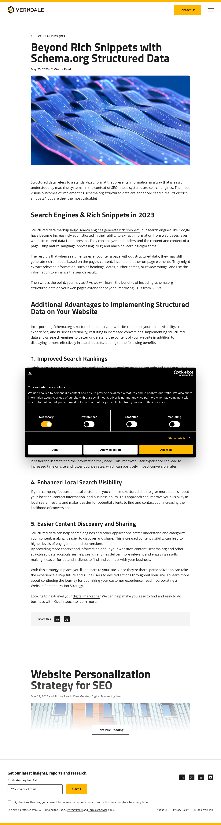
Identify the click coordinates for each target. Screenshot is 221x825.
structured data (43, 288)
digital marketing (86, 596)
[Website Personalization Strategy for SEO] (110, 692)
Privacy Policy (75, 810)
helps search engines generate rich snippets (105, 230)
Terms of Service (97, 810)
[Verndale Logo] (26, 10)
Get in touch (64, 601)
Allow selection (110, 449)
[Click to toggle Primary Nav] (211, 10)
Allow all (166, 449)
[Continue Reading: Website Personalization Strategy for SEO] (110, 730)
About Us (162, 810)
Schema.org (62, 326)
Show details (177, 438)
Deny (55, 449)
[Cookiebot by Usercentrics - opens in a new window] (176, 373)
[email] (35, 789)
